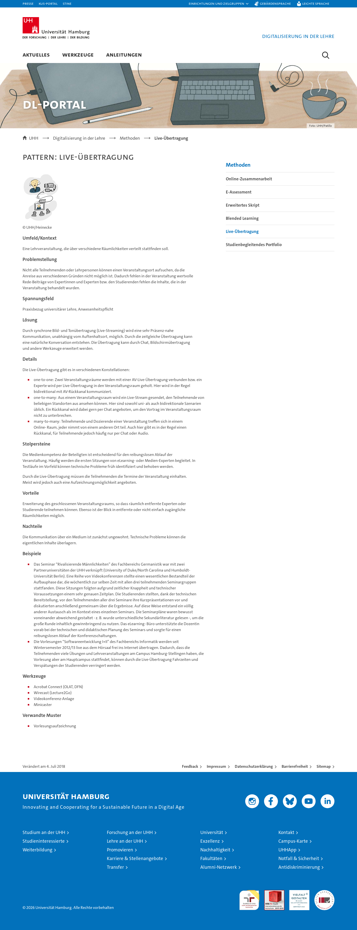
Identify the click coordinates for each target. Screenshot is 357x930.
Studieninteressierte (44, 841)
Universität (211, 832)
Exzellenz (210, 841)
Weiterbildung (37, 850)
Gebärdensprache (275, 3)
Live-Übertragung (242, 231)
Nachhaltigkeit (215, 850)
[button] (219, 3)
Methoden (238, 164)
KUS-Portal (48, 3)
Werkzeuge (78, 54)
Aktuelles (36, 54)
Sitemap (324, 766)
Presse (28, 3)
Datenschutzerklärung (254, 766)
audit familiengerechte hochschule (249, 898)
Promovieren (120, 850)
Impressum (216, 766)
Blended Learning (242, 218)
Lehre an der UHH (125, 841)
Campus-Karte (293, 841)
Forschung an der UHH (130, 832)
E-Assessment (238, 192)
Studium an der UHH (44, 832)
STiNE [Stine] (67, 3)
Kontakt (286, 832)
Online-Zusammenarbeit (249, 179)
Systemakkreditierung (324, 892)
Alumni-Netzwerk (218, 867)
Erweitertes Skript (242, 205)
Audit (269, 892)
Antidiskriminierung (299, 867)
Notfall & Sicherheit (298, 858)
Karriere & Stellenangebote (135, 858)
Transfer (115, 867)
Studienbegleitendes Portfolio (254, 244)
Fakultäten (211, 858)
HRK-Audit (298, 892)
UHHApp (287, 850)
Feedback (190, 766)
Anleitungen (124, 54)
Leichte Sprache (315, 3)
